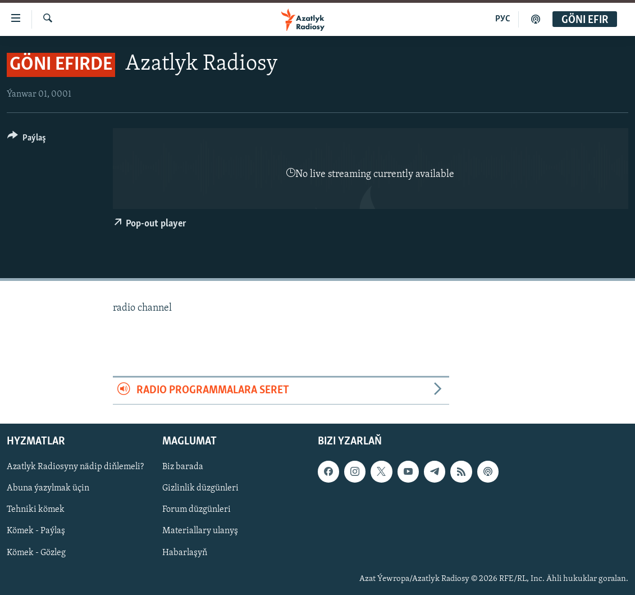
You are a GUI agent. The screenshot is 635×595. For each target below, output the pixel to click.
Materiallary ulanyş (200, 530)
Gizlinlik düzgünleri (200, 488)
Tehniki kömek (36, 509)
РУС (502, 19)
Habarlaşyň (184, 552)
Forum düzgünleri (196, 509)
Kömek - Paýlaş (36, 530)
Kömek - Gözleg (36, 552)
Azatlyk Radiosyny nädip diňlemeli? (75, 466)
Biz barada (182, 466)
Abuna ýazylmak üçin (48, 488)
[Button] (26, 139)
